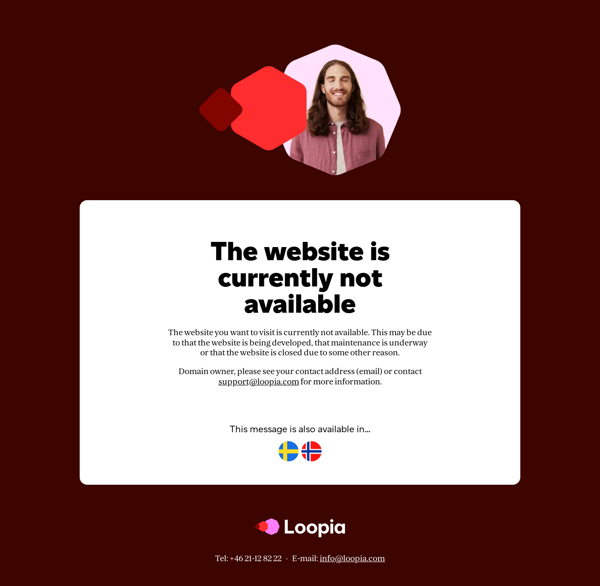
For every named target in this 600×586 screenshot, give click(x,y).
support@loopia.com (258, 382)
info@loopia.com (352, 558)
